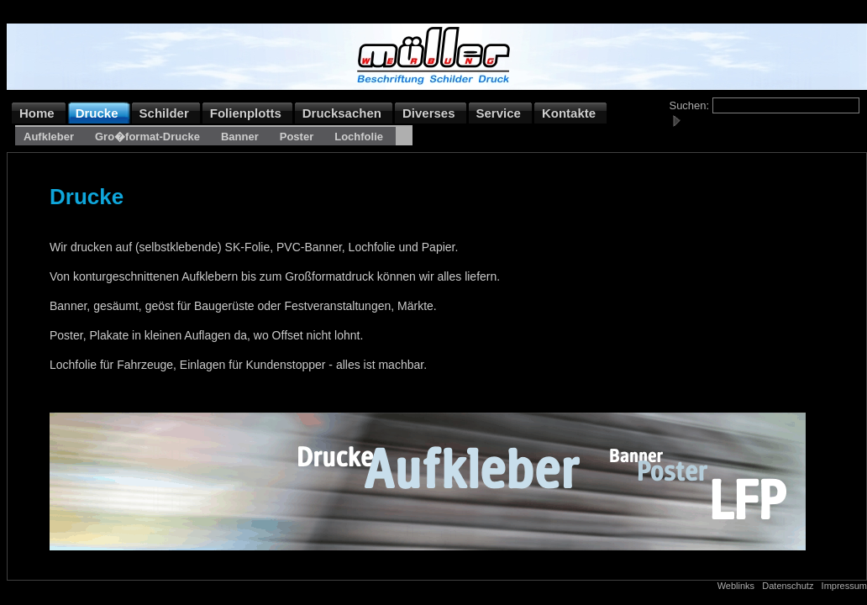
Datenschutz (787, 586)
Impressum (844, 586)
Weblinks (735, 586)
